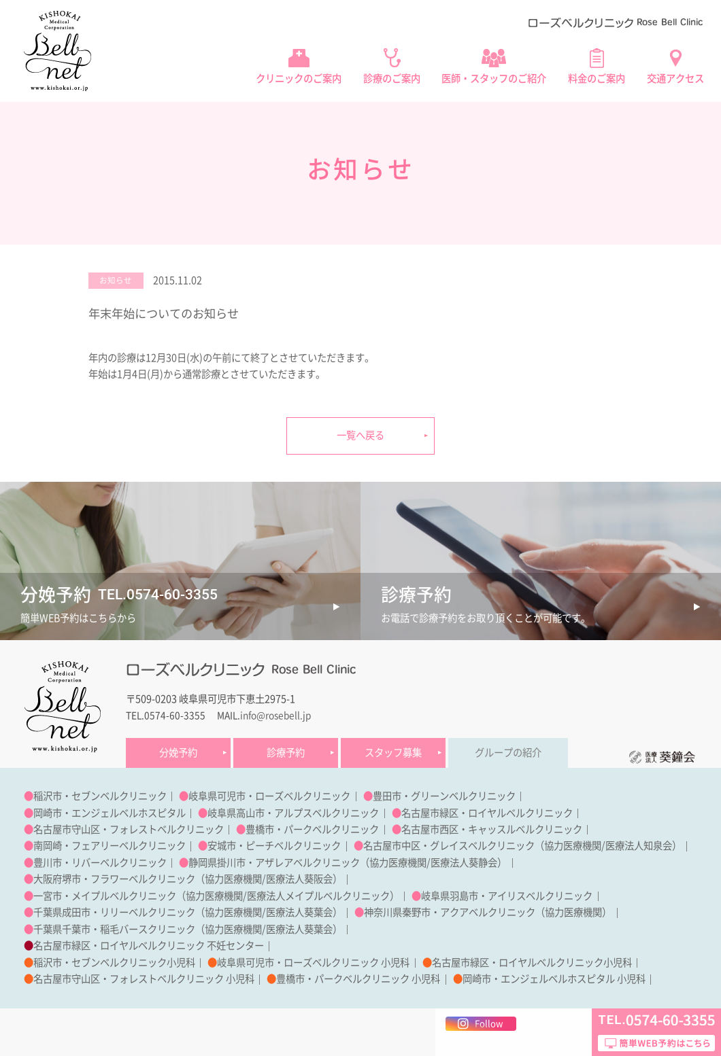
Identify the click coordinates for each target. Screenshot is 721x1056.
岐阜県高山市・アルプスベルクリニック (293, 813)
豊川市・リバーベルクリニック (100, 863)
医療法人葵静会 (464, 863)
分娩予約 (178, 752)
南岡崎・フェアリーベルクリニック (109, 846)
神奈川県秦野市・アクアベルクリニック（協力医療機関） (487, 912)
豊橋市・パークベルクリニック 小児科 (358, 979)
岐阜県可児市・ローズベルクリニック (269, 796)
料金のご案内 (596, 78)
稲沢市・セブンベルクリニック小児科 (114, 962)
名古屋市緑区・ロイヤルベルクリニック (487, 813)
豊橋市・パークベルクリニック (312, 829)
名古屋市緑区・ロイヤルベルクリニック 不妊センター (148, 945)
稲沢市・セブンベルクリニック (100, 796)
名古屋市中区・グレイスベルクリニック (449, 846)
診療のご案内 (391, 78)
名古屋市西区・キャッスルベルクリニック (491, 829)
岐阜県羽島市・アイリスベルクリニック (506, 896)
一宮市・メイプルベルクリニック (104, 896)
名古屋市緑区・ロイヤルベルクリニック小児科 (532, 962)
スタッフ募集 (393, 752)
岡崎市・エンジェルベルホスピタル (109, 813)
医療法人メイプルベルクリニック (318, 896)
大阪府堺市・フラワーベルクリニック (114, 879)
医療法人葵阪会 (299, 879)
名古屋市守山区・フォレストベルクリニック (128, 829)
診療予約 (286, 752)
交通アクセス (675, 78)
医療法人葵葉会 (299, 912)
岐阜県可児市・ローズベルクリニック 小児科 (313, 962)
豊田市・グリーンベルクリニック (444, 796)
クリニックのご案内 (298, 78)
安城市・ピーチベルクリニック (274, 846)
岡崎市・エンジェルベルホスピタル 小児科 (554, 979)
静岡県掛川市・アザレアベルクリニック (274, 863)
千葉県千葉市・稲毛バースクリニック (114, 929)
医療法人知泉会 (638, 846)
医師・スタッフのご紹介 (493, 78)
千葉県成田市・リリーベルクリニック (114, 912)
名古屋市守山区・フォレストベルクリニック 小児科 (143, 979)
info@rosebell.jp (275, 715)
